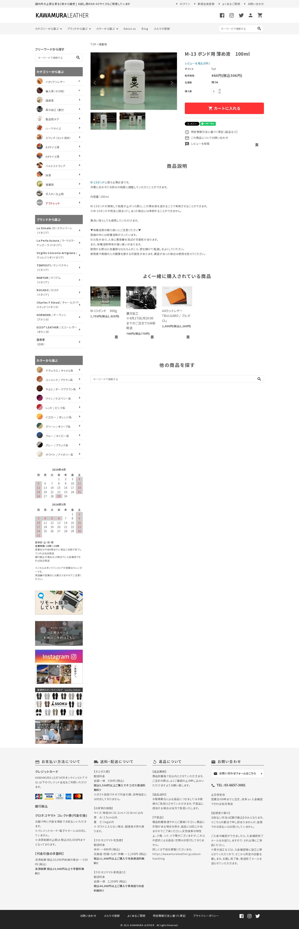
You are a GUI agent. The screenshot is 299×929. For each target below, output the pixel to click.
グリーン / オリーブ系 (54, 426)
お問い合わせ (256, 3)
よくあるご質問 (231, 3)
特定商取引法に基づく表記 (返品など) (211, 132)
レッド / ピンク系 (51, 408)
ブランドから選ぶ (77, 29)
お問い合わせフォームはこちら (235, 773)
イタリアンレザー (51, 82)
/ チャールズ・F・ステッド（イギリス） (58, 305)
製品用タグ (48, 119)
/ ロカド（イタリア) (48, 292)
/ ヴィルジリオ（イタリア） (57, 255)
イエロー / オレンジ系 (54, 417)
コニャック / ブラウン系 (55, 380)
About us (130, 29)
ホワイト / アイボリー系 (55, 454)
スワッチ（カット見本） (54, 138)
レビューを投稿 (197, 143)
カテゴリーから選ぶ (47, 29)
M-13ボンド (97, 182)
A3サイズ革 (48, 147)
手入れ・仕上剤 (50, 194)
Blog (144, 29)
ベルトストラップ (51, 166)
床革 (44, 175)
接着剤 (103, 44)
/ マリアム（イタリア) (49, 280)
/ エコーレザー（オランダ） (57, 329)
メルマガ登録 (162, 29)
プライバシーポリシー (206, 916)
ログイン (185, 3)
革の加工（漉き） (51, 110)
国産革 (45, 100)
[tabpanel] (133, 81)
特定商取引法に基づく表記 (169, 916)
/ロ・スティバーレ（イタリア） (54, 230)
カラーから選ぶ (105, 29)
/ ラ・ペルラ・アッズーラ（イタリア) (56, 243)
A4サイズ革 (48, 156)
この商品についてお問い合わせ (206, 138)
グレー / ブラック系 (52, 445)
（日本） (41, 342)
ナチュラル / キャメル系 (55, 370)
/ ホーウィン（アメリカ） (51, 317)
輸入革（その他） (51, 91)
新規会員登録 (206, 3)
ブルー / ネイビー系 (53, 436)
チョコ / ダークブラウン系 (56, 389)
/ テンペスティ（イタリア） (52, 267)
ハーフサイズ (49, 128)
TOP (93, 44)
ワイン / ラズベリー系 (54, 398)
